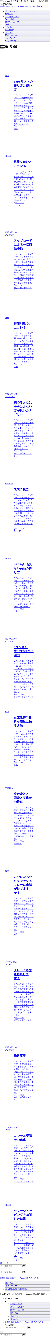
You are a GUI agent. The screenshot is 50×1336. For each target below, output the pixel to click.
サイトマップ (11, 1286)
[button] (24, 1265)
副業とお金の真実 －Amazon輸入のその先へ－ (26, 1322)
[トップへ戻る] (1, 1332)
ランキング (15, 1319)
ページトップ (16, 1304)
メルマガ (14, 1316)
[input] (11, 1265)
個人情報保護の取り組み (16, 1289)
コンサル (9, 1283)
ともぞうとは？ (17, 1307)
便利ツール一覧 (17, 1310)
